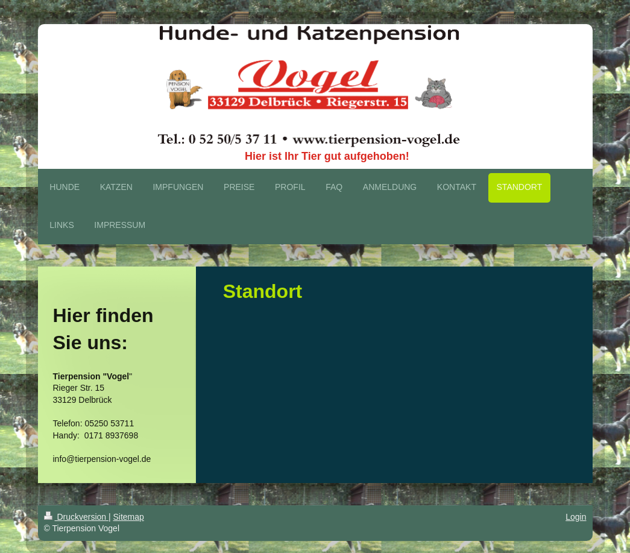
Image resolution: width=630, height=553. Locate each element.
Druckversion (76, 517)
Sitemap (128, 517)
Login (575, 517)
